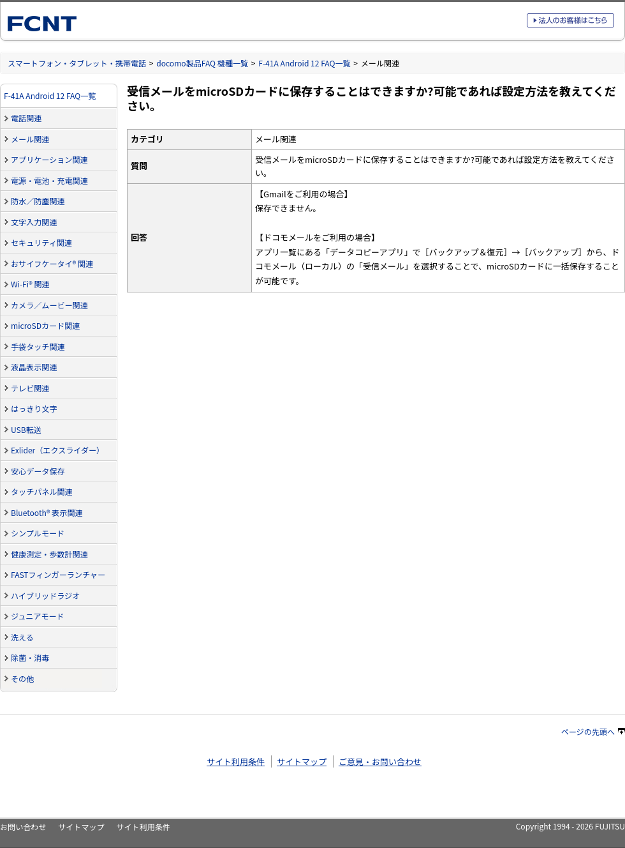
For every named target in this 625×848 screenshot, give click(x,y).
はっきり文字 (34, 408)
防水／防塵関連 (38, 200)
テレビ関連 (30, 387)
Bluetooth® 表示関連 (47, 512)
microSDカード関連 (45, 325)
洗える (22, 637)
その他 (22, 678)
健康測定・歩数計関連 (49, 554)
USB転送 (26, 429)
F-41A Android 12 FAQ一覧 (304, 62)
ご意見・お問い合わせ (380, 761)
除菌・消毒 (30, 657)
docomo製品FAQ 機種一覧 (202, 62)
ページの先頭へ (593, 731)
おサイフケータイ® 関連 (52, 263)
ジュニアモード (37, 615)
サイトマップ (302, 761)
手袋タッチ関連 (38, 346)
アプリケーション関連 (49, 159)
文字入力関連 (34, 221)
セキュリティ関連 (41, 242)
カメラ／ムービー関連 (49, 304)
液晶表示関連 (34, 366)
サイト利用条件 (236, 761)
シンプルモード (37, 532)
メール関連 (30, 138)
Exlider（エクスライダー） (57, 449)
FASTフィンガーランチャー (58, 574)
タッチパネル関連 (42, 491)
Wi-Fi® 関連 (30, 283)
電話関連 (26, 117)
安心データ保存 (38, 471)
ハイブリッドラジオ (45, 595)
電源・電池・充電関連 (49, 180)
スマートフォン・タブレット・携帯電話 (77, 62)
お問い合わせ (23, 826)
